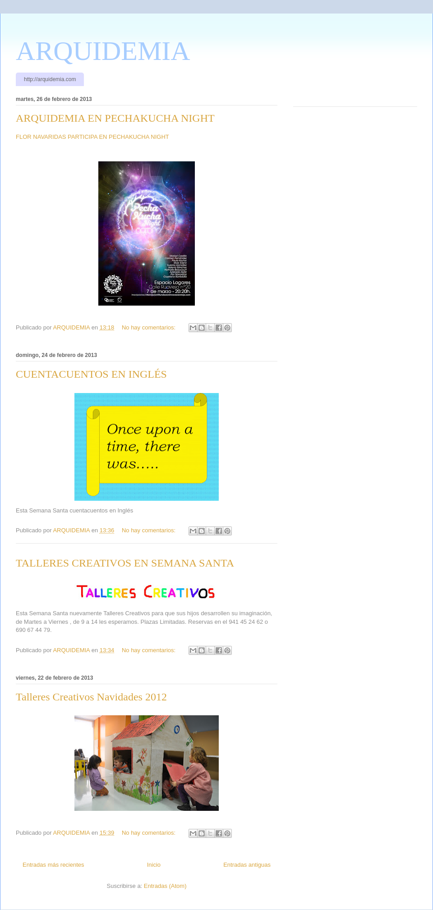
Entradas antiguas (247, 864)
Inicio (154, 864)
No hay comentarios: (149, 327)
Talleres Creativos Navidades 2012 (91, 697)
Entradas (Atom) (165, 886)
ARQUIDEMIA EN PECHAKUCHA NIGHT (115, 118)
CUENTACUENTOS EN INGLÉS (91, 374)
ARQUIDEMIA (103, 51)
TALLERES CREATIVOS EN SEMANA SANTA (125, 563)
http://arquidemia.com (50, 79)
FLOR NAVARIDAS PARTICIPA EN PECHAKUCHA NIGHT (92, 136)
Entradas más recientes (53, 864)
